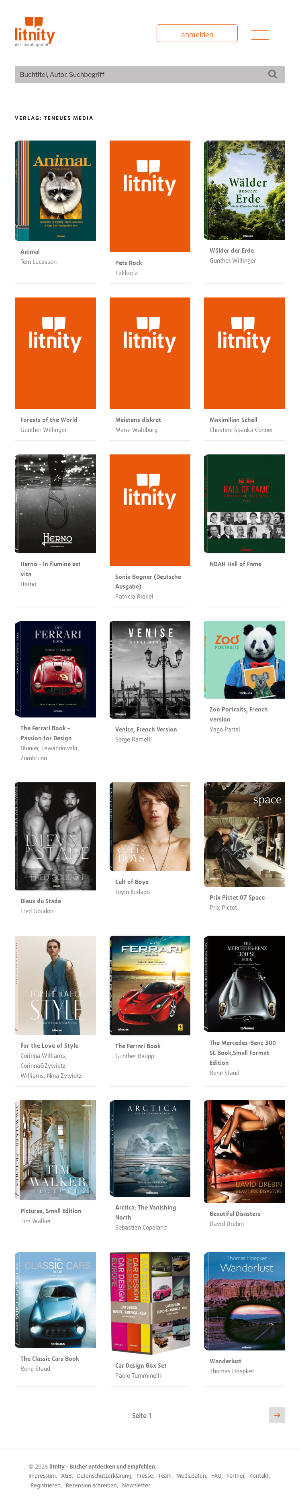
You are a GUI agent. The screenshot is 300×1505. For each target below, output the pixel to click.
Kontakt (259, 1475)
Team (164, 1475)
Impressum (42, 1475)
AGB (66, 1475)
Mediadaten (191, 1475)
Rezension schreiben (91, 1485)
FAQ (216, 1475)
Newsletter (136, 1485)
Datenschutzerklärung (104, 1475)
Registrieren (46, 1485)
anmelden (197, 34)
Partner (236, 1475)
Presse (145, 1475)
